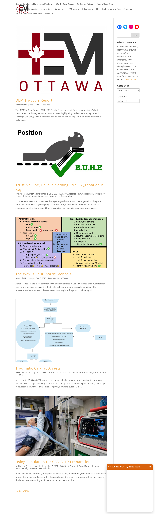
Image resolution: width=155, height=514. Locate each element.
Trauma (19, 374)
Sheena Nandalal (26, 372)
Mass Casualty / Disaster (27, 468)
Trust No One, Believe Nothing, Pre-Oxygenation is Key (60, 187)
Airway (63, 193)
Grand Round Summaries (27, 9)
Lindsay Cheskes (25, 466)
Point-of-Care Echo (105, 4)
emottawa (22, 104)
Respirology (54, 196)
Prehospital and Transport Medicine (118, 9)
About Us (49, 14)
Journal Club (46, 9)
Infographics (87, 9)
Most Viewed (63, 278)
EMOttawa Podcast (85, 4)
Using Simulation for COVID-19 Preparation (53, 461)
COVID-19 (64, 466)
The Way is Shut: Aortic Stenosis (43, 273)
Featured (46, 104)
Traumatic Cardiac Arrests (38, 368)
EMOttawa (131, 79)
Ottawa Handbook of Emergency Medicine (34, 4)
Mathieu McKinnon (37, 193)
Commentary (60, 9)
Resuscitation (67, 196)
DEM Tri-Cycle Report (64, 4)
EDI (97, 9)
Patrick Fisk (23, 193)
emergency (99, 193)
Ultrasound (74, 9)
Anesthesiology (74, 193)
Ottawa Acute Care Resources (29, 14)
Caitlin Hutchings (26, 278)
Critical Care (87, 193)
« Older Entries (22, 490)
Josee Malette (40, 466)
